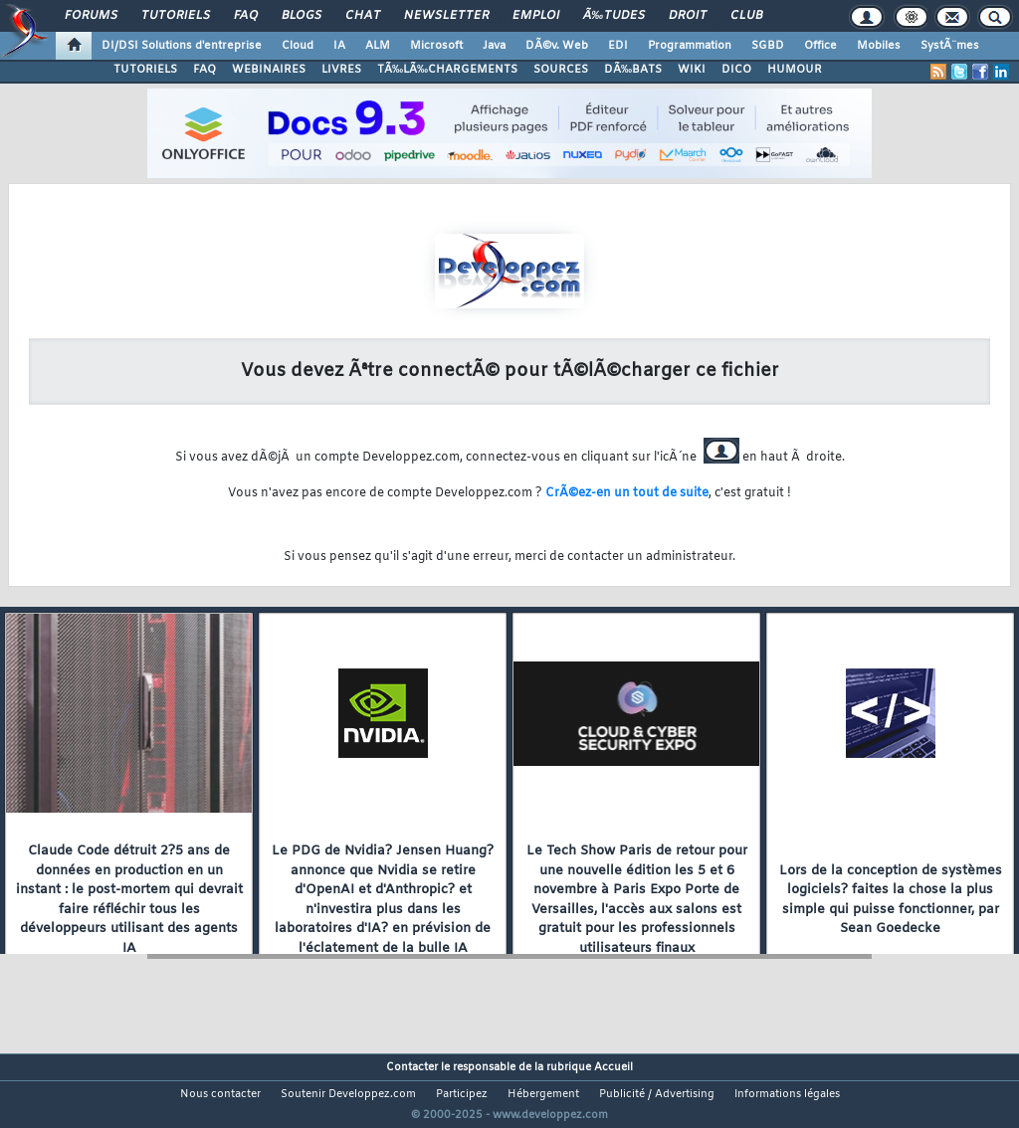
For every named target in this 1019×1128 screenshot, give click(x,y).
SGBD (767, 46)
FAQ (246, 16)
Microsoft (436, 46)
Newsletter (446, 16)
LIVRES (341, 70)
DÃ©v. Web (556, 46)
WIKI (692, 70)
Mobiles (879, 46)
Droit (688, 16)
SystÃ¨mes (949, 46)
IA (339, 46)
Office (820, 46)
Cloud (297, 46)
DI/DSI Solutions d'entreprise (182, 46)
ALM (377, 46)
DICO (736, 70)
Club (746, 16)
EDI (618, 46)
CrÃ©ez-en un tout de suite (627, 493)
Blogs (301, 16)
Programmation (689, 46)
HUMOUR (794, 70)
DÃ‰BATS (633, 70)
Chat (362, 16)
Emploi (535, 16)
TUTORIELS (145, 70)
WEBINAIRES (269, 70)
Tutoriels (175, 16)
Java (494, 46)
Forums (91, 16)
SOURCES (560, 70)
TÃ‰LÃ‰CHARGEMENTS (447, 70)
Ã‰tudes (614, 16)
